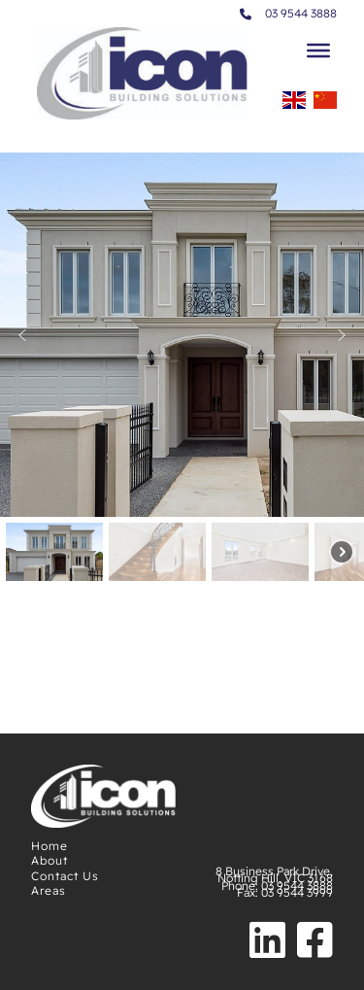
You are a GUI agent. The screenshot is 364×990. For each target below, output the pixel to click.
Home (49, 845)
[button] (22, 335)
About (49, 860)
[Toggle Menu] (318, 50)
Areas (48, 890)
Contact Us (65, 876)
